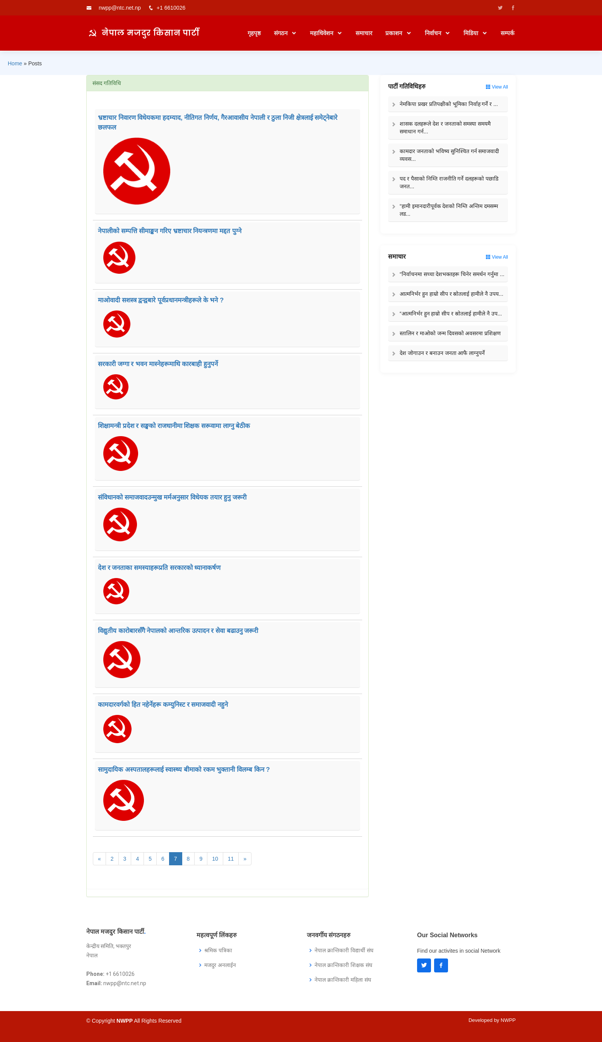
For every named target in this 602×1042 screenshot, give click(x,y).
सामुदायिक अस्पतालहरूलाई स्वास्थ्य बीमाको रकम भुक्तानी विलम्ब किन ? (184, 769)
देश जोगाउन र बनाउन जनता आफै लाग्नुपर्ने (442, 353)
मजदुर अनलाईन (220, 965)
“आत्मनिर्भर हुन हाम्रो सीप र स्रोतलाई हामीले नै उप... (451, 313)
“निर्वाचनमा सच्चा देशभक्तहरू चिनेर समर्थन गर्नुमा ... (452, 274)
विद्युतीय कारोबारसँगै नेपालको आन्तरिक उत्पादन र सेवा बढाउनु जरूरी (178, 630)
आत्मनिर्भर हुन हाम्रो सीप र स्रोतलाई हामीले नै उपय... (451, 294)
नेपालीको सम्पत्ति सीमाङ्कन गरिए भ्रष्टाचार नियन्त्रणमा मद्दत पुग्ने (169, 231)
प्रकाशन (394, 33)
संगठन (281, 33)
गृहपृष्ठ (254, 33)
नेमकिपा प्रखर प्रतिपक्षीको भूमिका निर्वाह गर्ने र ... (449, 104)
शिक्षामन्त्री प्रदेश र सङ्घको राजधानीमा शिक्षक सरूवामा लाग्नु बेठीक (174, 426)
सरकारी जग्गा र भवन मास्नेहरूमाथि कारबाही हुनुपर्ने (158, 364)
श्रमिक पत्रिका (218, 950)
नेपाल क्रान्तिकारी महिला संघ (343, 979)
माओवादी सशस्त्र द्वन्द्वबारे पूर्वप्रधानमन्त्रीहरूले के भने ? (161, 300)
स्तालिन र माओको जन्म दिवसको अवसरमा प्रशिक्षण (450, 333)
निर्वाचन (434, 33)
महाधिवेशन (322, 33)
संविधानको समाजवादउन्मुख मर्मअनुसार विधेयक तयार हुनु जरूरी (172, 497)
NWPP (508, 1020)
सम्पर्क (508, 33)
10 (215, 859)
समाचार (364, 33)
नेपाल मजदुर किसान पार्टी (151, 32)
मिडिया (471, 33)
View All (497, 87)
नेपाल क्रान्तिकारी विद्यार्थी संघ (344, 950)
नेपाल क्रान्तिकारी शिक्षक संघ (343, 965)
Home (15, 63)
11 (231, 859)
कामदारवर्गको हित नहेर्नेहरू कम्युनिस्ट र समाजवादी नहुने (163, 704)
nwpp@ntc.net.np (120, 8)
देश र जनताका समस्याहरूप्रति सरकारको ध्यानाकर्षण (159, 567)
